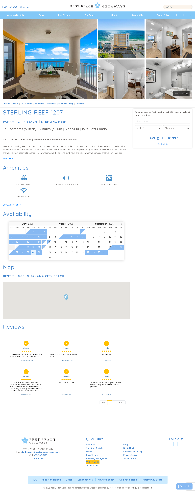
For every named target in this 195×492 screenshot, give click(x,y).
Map (71, 103)
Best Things (64, 15)
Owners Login (92, 462)
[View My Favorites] (176, 14)
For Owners (90, 15)
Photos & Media (10, 103)
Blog (125, 444)
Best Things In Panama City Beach (33, 276)
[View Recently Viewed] (183, 14)
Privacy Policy (130, 455)
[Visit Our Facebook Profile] (174, 444)
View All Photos (181, 93)
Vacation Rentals (15, 15)
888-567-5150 (40, 455)
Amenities (39, 103)
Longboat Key (85, 479)
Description (26, 103)
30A (35, 479)
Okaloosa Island (128, 479)
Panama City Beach (20, 121)
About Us (90, 444)
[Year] (30, 223)
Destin (69, 479)
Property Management (97, 458)
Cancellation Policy (132, 451)
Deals (41, 15)
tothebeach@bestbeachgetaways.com (41, 452)
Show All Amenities (12, 205)
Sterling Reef (53, 121)
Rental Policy (163, 15)
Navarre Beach (106, 479)
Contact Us (137, 15)
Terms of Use (129, 458)
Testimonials (92, 465)
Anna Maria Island (51, 479)
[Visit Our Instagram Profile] (178, 444)
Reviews (80, 103)
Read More (8, 158)
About (114, 15)
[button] (66, 297)
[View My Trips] (190, 14)
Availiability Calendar (57, 103)
